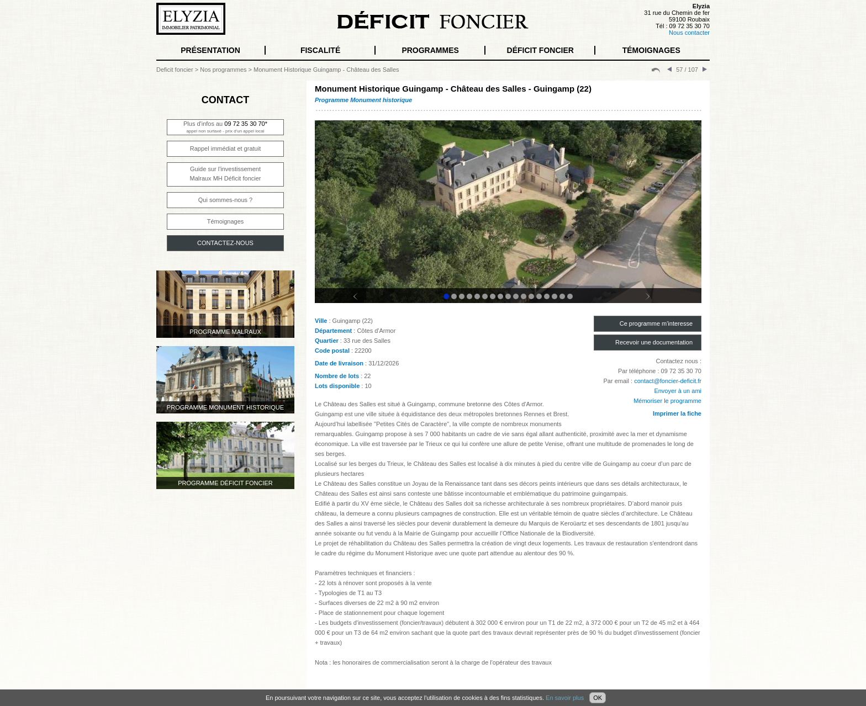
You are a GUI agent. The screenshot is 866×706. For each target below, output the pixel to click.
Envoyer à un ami (677, 390)
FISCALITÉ (320, 50)
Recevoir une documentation (654, 342)
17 (570, 296)
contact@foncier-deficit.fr (667, 381)
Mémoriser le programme (667, 400)
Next (654, 301)
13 (539, 296)
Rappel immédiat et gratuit (225, 148)
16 (562, 296)
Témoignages (225, 221)
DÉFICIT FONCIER (540, 50)
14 (547, 296)
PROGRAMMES (430, 50)
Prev (362, 301)
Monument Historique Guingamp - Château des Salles (326, 69)
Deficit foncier (174, 69)
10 (516, 296)
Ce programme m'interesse (656, 323)
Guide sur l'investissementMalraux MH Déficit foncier (225, 174)
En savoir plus (565, 697)
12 (531, 296)
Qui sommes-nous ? (225, 200)
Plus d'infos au (225, 127)
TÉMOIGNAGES (651, 50)
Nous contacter (689, 32)
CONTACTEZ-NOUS (225, 243)
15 (554, 296)
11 (523, 296)
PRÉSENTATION (210, 50)
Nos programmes (223, 69)
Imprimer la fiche (677, 413)
